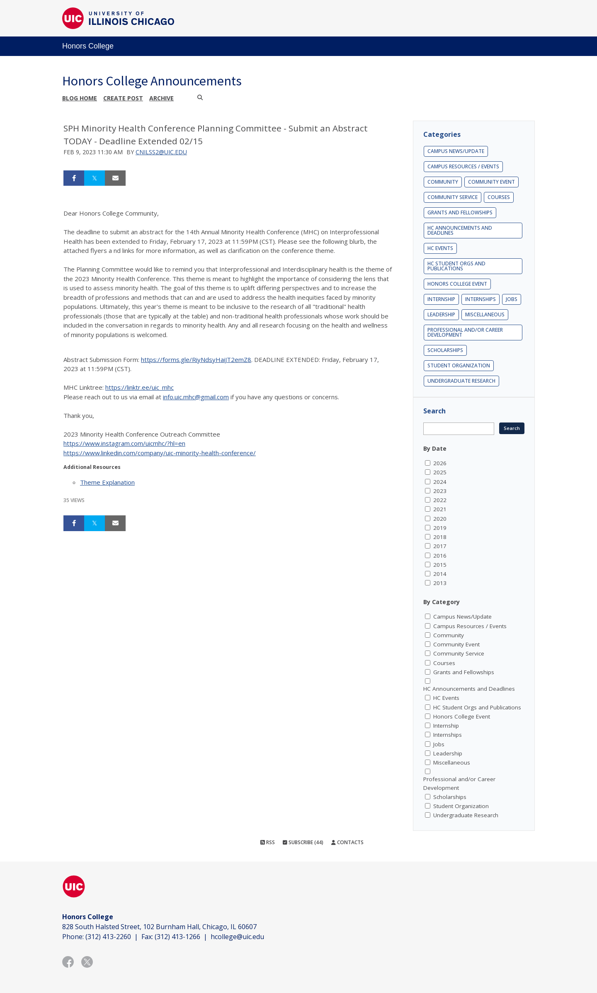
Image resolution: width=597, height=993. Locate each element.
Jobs (511, 299)
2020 (440, 518)
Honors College (88, 46)
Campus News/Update (455, 151)
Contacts (347, 842)
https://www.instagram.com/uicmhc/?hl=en (124, 443)
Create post (123, 98)
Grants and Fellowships (460, 212)
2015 (440, 564)
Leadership (441, 314)
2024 (440, 482)
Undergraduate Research (461, 380)
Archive (161, 98)
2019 (440, 528)
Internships (480, 299)
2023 (440, 491)
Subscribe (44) (303, 842)
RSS (267, 842)
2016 (440, 555)
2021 (440, 509)
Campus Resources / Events (463, 166)
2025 (440, 472)
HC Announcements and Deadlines (459, 230)
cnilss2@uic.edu (161, 152)
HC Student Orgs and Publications (456, 266)
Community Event (491, 181)
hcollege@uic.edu (237, 936)
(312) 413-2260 (108, 936)
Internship (441, 299)
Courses (499, 197)
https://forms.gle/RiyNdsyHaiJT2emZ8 (196, 359)
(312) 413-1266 (177, 936)
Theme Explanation (107, 482)
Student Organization (458, 365)
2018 (440, 537)
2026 (440, 463)
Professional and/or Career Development (465, 332)
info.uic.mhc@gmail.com (196, 397)
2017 (440, 546)
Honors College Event (457, 283)
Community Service (452, 197)
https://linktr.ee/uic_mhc (139, 387)
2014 (440, 574)
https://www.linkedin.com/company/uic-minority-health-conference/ (159, 453)
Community (442, 181)
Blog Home (79, 98)
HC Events (440, 248)
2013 (440, 583)
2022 (440, 500)
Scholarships (445, 350)
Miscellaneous (485, 314)
